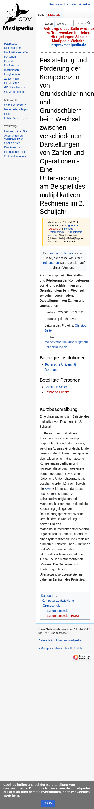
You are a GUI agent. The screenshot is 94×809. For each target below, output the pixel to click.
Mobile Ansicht (73, 648)
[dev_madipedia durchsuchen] (82, 23)
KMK (48, 488)
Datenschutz (45, 640)
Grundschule (51, 605)
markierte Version (62, 253)
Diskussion (55, 228)
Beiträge (68, 228)
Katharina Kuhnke (57, 392)
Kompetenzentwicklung (58, 600)
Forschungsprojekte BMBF (61, 615)
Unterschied (56, 231)
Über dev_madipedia (68, 640)
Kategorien (48, 595)
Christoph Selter (56, 387)
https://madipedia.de (68, 45)
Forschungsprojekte (56, 610)
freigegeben (50, 262)
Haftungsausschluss (50, 648)
